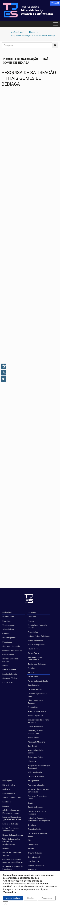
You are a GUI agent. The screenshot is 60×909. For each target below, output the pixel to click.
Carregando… (30, 341)
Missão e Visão (8, 617)
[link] (55, 3)
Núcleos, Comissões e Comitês (10, 660)
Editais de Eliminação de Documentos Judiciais (11, 811)
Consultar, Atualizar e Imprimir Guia (36, 732)
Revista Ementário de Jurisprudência (10, 829)
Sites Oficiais (33, 707)
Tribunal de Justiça (35, 853)
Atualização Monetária (36, 742)
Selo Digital (32, 746)
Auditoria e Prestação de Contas (37, 797)
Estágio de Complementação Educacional (39, 766)
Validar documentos (35, 640)
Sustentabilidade (34, 829)
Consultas (32, 612)
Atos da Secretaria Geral (11, 798)
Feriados (31, 668)
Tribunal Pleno (8, 629)
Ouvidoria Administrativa (12, 650)
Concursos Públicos (9, 678)
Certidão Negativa (35, 689)
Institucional (7, 612)
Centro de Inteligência (11, 646)
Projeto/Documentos (36, 865)
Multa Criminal (33, 737)
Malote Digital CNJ (35, 715)
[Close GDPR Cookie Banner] (5, 903)
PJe (29, 840)
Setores (5, 666)
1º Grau (31, 849)
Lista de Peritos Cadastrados (39, 636)
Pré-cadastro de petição (37, 711)
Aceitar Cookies (13, 898)
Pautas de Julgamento (36, 644)
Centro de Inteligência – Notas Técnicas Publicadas (12, 860)
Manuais (5, 848)
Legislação (6, 789)
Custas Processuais (35, 727)
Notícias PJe (32, 870)
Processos (32, 617)
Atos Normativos (8, 793)
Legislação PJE (33, 861)
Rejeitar (30, 898)
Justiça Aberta (33, 653)
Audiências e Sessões (36, 785)
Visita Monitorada (35, 772)
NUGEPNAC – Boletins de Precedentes (12, 867)
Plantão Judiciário (9, 670)
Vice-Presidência (8, 625)
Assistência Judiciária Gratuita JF (36, 751)
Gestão (30, 803)
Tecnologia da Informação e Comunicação (38, 790)
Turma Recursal (34, 857)
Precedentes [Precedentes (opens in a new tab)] (33, 632)
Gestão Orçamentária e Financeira (37, 812)
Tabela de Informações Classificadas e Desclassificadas (11, 841)
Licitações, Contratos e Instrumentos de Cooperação (39, 819)
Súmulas (5, 806)
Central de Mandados (36, 776)
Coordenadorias (8, 654)
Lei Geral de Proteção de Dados (37, 834)
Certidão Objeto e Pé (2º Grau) (37, 694)
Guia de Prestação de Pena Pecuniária (38, 721)
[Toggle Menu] (55, 23)
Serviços (31, 672)
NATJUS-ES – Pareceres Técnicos (11, 854)
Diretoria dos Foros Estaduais (35, 701)
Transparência (33, 781)
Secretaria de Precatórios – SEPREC (38, 626)
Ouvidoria (32, 825)
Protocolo (32, 621)
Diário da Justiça (8, 785)
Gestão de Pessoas (35, 807)
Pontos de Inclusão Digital (38, 681)
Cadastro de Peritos (35, 757)
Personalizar (46, 898)
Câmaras (5, 633)
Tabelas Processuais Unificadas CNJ (35, 658)
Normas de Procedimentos (12, 835)
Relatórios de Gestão (10, 824)
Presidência (6, 621)
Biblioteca (32, 761)
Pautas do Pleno (34, 649)
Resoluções (6, 802)
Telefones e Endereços (37, 664)
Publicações (7, 781)
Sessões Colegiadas (9, 674)
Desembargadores (9, 638)
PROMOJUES (7, 682)
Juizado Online (34, 685)
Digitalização (33, 844)
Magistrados (7, 642)
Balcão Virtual (33, 677)
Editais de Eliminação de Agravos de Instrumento (11, 818)
